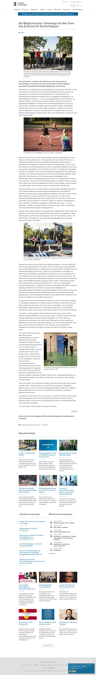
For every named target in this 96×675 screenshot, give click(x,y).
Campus (49, 9)
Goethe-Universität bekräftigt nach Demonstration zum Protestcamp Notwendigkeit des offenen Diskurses (31, 552)
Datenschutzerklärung (56, 670)
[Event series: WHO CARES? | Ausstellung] (60, 525)
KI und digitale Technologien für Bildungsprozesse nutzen (27, 587)
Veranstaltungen (77, 9)
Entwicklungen (57, 550)
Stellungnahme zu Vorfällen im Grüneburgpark (28, 529)
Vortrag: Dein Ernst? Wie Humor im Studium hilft (67, 586)
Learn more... (79, 668)
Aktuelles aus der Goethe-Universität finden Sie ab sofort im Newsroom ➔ (48, 14)
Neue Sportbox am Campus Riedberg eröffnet (68, 454)
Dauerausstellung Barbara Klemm (62, 531)
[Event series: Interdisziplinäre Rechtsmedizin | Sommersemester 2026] (60, 542)
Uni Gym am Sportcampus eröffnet (27, 454)
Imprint (48, 670)
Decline (74, 671)
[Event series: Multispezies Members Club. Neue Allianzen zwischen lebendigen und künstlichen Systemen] (60, 521)
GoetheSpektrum (25, 425)
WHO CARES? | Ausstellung (61, 527)
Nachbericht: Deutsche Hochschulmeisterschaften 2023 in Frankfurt (27, 490)
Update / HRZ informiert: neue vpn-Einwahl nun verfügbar (32, 522)
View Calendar (52, 553)
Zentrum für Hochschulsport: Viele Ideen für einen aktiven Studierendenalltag (66, 491)
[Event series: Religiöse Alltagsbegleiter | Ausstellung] (60, 534)
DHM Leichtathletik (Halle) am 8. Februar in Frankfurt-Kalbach (47, 490)
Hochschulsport (35, 425)
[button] (48, 645)
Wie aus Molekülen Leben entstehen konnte (47, 623)
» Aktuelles (17, 9)
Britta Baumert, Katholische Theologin (68, 623)
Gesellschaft (34, 9)
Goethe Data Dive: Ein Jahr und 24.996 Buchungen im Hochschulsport (48, 455)
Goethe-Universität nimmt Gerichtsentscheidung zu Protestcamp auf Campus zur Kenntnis (32, 561)
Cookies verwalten (66, 670)
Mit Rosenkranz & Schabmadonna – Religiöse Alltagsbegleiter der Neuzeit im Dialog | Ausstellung (65, 538)
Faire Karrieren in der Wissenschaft (26, 623)
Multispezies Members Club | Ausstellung (64, 523)
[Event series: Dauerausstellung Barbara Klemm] (60, 530)
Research (25, 9)
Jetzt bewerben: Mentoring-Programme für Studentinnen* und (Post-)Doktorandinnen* (31, 537)
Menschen (57, 9)
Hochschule (66, 9)
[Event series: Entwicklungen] (60, 548)
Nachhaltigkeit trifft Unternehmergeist (45, 586)
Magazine (65, 2)
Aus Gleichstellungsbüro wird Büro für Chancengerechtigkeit (31, 545)
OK (70, 671)
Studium (42, 9)
